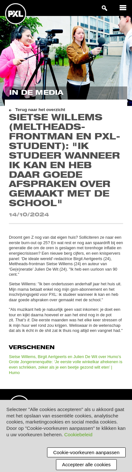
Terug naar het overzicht (40, 109)
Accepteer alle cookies (86, 464)
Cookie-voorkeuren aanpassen (86, 452)
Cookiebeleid (78, 434)
